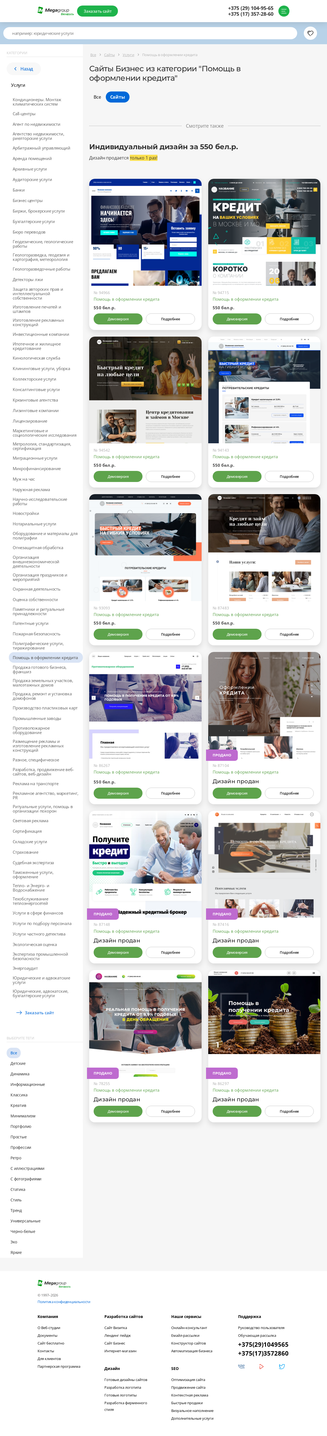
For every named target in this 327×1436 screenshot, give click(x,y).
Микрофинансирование (37, 468)
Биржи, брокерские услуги (39, 211)
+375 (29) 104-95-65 (250, 8)
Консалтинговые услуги (36, 389)
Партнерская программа (59, 1366)
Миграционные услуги (35, 458)
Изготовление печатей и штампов (37, 309)
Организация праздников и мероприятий (40, 577)
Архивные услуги (30, 169)
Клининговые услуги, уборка (41, 368)
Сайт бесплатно (51, 1343)
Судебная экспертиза (33, 862)
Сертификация (27, 831)
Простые (18, 1136)
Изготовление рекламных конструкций (38, 322)
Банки (19, 190)
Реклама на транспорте (36, 783)
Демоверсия (118, 318)
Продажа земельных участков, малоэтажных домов (43, 683)
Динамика (19, 1073)
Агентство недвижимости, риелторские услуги (38, 136)
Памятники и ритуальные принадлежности (38, 611)
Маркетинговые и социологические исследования (44, 433)
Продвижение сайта (188, 1387)
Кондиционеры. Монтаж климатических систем (37, 102)
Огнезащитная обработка (38, 547)
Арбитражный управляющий (41, 148)
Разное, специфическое (36, 759)
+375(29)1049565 (263, 1344)
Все (13, 1052)
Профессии (20, 1147)
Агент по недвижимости (36, 124)
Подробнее (170, 318)
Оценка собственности (35, 599)
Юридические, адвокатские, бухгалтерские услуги (40, 993)
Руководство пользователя (261, 1327)
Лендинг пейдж (117, 1335)
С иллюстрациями (27, 1168)
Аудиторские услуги (32, 179)
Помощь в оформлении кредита (45, 657)
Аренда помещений (32, 158)
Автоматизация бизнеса (191, 1350)
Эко (13, 1241)
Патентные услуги (31, 623)
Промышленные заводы (37, 718)
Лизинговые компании (36, 410)
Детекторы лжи (28, 279)
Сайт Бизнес (114, 1343)
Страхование (25, 852)
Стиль (16, 1199)
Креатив (18, 1105)
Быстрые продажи (187, 1402)
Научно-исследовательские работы (40, 501)
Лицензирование (30, 421)
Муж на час (24, 479)
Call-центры (24, 113)
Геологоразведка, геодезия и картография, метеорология (41, 257)
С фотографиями (25, 1178)
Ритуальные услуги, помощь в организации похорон (43, 809)
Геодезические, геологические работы (43, 244)
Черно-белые (22, 1231)
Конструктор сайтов (188, 1343)
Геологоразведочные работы (41, 269)
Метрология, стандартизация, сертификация (42, 446)
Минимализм (22, 1115)
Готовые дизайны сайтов (125, 1379)
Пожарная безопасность (36, 633)
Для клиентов (49, 1358)
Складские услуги (30, 841)
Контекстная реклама (189, 1395)
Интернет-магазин (120, 1350)
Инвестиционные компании (41, 334)
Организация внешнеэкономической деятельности (36, 561)
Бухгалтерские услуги (34, 221)
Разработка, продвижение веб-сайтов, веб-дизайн (43, 772)
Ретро (15, 1157)
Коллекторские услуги (34, 379)
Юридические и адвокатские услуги (41, 980)
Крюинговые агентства (35, 400)
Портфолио (20, 1126)
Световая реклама (30, 820)
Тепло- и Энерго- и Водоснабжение (31, 888)
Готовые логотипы (120, 1395)
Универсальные (25, 1220)
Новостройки (26, 513)
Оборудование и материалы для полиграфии (45, 536)
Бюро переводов (29, 232)
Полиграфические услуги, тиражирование (38, 646)
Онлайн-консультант (189, 1327)
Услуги (18, 85)
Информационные (27, 1084)
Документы (47, 1335)
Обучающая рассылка (257, 1335)
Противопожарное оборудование (31, 730)
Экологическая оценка (35, 944)
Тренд (16, 1210)
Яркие (16, 1252)
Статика (17, 1189)
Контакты (46, 1350)
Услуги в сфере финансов (38, 913)
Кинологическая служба (36, 358)
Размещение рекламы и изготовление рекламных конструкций (38, 745)
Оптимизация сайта (188, 1379)
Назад (23, 69)
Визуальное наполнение (192, 1410)
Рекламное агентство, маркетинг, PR (45, 795)
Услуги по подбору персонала (42, 923)
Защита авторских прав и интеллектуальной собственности (38, 293)
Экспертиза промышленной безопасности (40, 956)
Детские (18, 1063)
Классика (18, 1094)
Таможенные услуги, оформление (33, 874)
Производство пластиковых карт (45, 708)
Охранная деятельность (36, 589)
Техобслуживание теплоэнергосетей (30, 901)
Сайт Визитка (115, 1327)
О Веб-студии (49, 1327)
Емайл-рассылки (185, 1335)
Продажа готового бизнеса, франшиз (40, 669)
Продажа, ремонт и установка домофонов (42, 696)
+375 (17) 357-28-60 (250, 14)
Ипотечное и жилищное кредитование (37, 346)
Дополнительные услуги (192, 1418)
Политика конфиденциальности (64, 1301)
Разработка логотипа (122, 1387)
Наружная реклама (31, 489)
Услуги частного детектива (39, 934)
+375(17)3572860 (263, 1353)
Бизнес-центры (28, 200)
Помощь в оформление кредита (245, 456)
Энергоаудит (25, 968)
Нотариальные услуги (34, 523)
